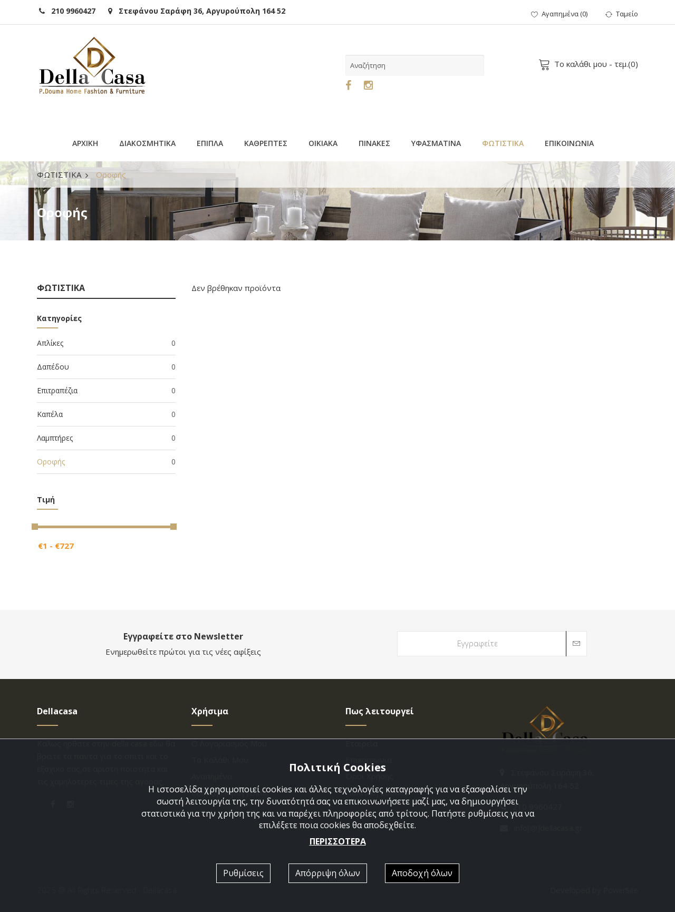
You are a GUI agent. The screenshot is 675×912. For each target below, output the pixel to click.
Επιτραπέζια (106, 390)
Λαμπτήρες (106, 438)
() (559, 13)
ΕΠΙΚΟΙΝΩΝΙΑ (569, 143)
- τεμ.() (590, 64)
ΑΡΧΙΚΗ (85, 143)
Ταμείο (621, 13)
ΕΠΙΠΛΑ (210, 143)
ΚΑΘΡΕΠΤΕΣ (265, 143)
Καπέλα (106, 414)
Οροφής (106, 462)
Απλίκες (106, 343)
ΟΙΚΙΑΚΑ (323, 143)
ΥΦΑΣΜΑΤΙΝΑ (436, 143)
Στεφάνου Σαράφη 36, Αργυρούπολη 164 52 (196, 11)
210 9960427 (67, 11)
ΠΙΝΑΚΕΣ (374, 143)
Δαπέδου (106, 367)
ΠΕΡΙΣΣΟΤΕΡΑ (338, 841)
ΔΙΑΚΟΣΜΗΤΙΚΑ (147, 143)
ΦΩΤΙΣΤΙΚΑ (503, 143)
